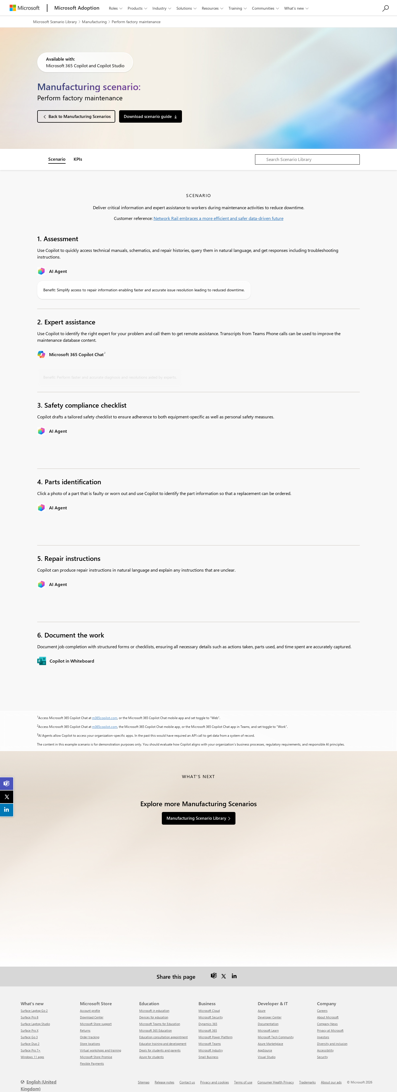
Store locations (90, 1044)
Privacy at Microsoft (330, 1030)
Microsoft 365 (207, 1030)
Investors (323, 1037)
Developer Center (269, 1017)
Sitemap (143, 1082)
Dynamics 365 (207, 1024)
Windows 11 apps (32, 1057)
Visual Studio (266, 1057)
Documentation (268, 1024)
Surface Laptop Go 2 (34, 1010)
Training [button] (238, 8)
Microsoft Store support (96, 1024)
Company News (327, 1024)
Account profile (90, 1010)
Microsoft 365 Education (155, 1030)
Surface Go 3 (29, 1037)
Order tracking (89, 1037)
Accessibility (325, 1050)
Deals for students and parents (160, 1050)
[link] (7, 783)
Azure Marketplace (270, 1044)
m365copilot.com (104, 718)
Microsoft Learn (268, 1030)
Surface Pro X (29, 1030)
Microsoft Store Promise (96, 1057)
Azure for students (151, 1057)
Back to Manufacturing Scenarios (80, 116)
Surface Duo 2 (30, 1044)
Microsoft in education (154, 1010)
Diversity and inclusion (332, 1044)
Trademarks (307, 1082)
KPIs (78, 159)
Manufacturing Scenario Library (196, 818)
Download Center (91, 1017)
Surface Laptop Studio (35, 1024)
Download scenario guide (148, 116)
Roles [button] (116, 8)
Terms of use (243, 1082)
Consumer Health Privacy (275, 1082)
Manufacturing (94, 21)
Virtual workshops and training (100, 1050)
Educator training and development (162, 1044)
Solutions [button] (187, 8)
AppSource (265, 1050)
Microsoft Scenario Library (55, 21)
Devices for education (153, 1017)
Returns (85, 1030)
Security (322, 1057)
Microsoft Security (210, 1017)
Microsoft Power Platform (215, 1037)
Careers (322, 1010)
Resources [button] (213, 8)
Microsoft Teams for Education (159, 1024)
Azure (261, 1010)
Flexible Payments (92, 1063)
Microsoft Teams (209, 1044)
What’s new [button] (297, 8)
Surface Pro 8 (29, 1017)
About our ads (331, 1082)
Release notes (164, 1082)
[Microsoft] (25, 8)
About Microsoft (328, 1017)
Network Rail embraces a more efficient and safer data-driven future (218, 218)
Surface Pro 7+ (31, 1050)
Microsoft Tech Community (276, 1037)
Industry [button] (162, 8)
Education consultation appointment (163, 1037)
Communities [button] (266, 8)
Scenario (57, 159)
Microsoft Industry (210, 1050)
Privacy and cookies (214, 1082)
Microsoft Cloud (209, 1010)
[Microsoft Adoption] (77, 8)
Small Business (208, 1057)
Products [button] (138, 8)
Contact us (187, 1082)
